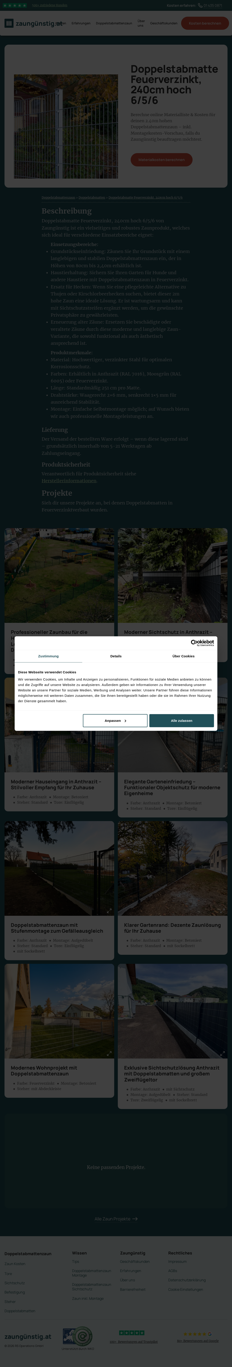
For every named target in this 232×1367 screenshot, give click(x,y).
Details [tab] (116, 656)
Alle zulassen (181, 720)
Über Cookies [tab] (184, 656)
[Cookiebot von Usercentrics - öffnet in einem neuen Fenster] (194, 643)
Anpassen (115, 720)
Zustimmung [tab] (48, 656)
